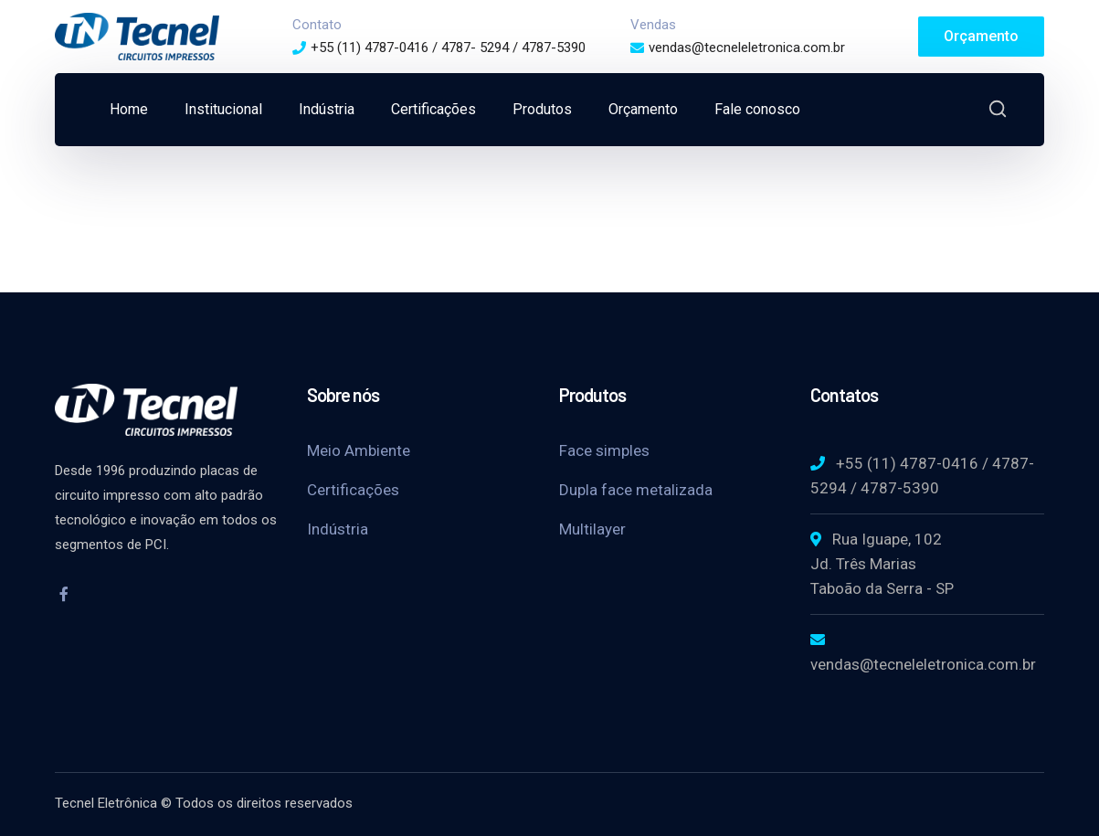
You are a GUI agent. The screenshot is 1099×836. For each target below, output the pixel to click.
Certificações (353, 490)
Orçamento (981, 36)
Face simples (604, 450)
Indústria (337, 529)
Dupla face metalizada (636, 490)
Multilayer (592, 529)
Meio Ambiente (358, 450)
